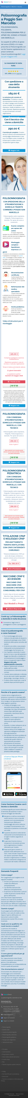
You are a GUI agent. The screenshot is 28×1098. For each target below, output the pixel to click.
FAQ (3, 1062)
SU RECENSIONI (10, 73)
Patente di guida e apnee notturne (11, 1064)
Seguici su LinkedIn (7, 1021)
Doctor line (5, 1076)
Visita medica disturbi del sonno (10, 1057)
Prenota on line (14, 381)
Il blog (3, 1071)
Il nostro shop (6, 1059)
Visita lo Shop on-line (14, 609)
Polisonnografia (6, 1027)
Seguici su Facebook (8, 1018)
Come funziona (6, 1052)
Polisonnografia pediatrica (9, 1037)
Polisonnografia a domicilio (9, 1035)
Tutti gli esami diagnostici (9, 1040)
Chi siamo (4, 1049)
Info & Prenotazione (14, 569)
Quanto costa (5, 1029)
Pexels (17, 1095)
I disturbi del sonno (7, 1042)
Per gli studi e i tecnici (8, 1054)
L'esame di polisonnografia (9, 1032)
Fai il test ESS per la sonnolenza (10, 1074)
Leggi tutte (19, 73)
